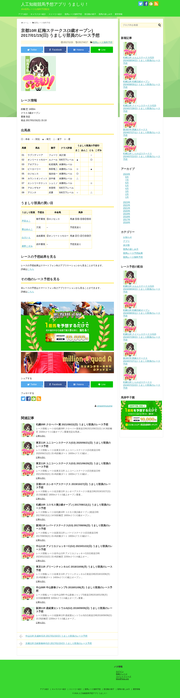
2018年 (126, 216)
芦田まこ (26, 221)
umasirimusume (104, 406)
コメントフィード (123, 676)
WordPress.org (122, 679)
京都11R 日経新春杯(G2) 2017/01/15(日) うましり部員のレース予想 (55, 643)
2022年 (126, 205)
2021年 (126, 208)
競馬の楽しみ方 (105, 14)
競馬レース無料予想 (73, 14)
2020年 (126, 211)
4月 (127, 188)
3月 (127, 191)
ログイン (120, 671)
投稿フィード (121, 674)
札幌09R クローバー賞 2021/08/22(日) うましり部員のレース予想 (72, 424)
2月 (127, 194)
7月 (127, 180)
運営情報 (118, 14)
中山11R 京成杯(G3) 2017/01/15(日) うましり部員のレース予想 (53, 636)
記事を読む (41, 436)
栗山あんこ (27, 229)
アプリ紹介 (23, 14)
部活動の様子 (90, 14)
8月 (127, 177)
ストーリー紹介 (55, 14)
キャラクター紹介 (38, 14)
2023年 (126, 202)
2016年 (126, 222)
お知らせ (127, 237)
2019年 (126, 214)
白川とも (26, 237)
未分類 (126, 245)
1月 (127, 197)
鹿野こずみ (27, 246)
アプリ (126, 241)
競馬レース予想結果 (133, 253)
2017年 (126, 219)
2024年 (126, 174)
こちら (30, 269)
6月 (127, 183)
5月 (127, 185)
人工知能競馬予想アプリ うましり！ (55, 4)
